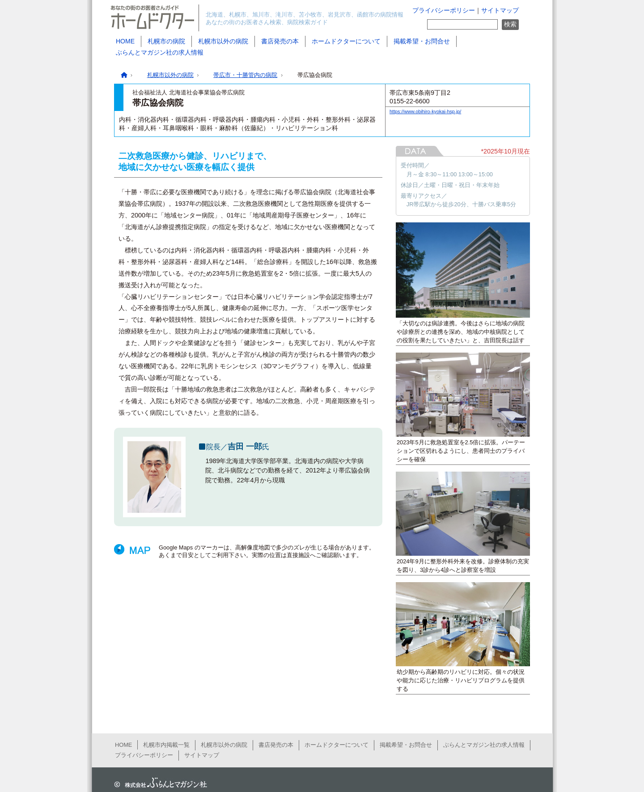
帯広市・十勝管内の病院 (245, 75)
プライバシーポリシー (443, 10)
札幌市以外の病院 (223, 41)
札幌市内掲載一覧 (166, 744)
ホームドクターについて (346, 41)
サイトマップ (500, 10)
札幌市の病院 (166, 41)
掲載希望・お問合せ (422, 41)
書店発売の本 (280, 41)
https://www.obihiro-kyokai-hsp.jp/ (425, 111)
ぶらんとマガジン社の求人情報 (159, 52)
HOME (125, 41)
